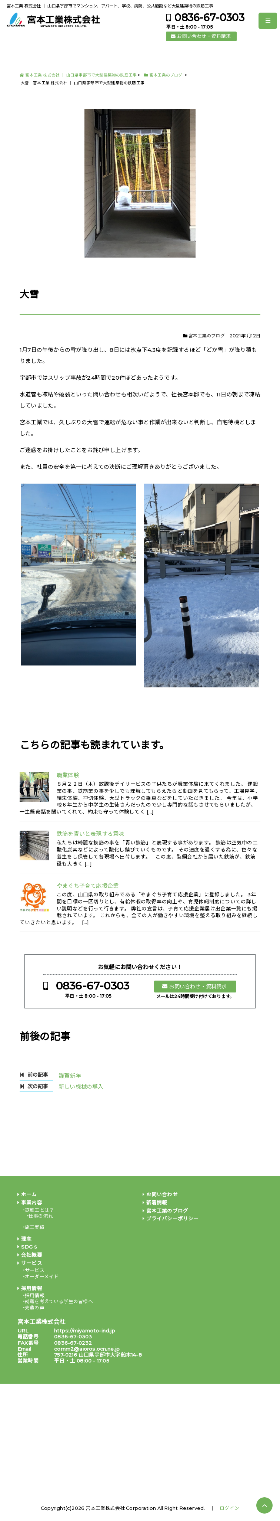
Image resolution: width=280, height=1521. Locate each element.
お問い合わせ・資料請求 (204, 36)
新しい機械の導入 (81, 1086)
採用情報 (31, 1288)
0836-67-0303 (209, 18)
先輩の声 (34, 1308)
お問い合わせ (162, 1194)
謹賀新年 (70, 1075)
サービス (31, 1263)
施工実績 (34, 1227)
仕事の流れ (41, 1216)
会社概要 (31, 1255)
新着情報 (156, 1203)
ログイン (229, 1508)
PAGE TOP (264, 1505)
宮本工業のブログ (207, 335)
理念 (26, 1239)
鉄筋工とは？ (39, 1210)
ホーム (29, 1194)
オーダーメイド (42, 1276)
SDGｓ (29, 1247)
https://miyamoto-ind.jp (84, 1331)
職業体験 (68, 775)
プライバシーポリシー (172, 1218)
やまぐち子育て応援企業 (88, 886)
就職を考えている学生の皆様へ (59, 1301)
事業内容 (31, 1203)
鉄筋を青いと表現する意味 (90, 834)
